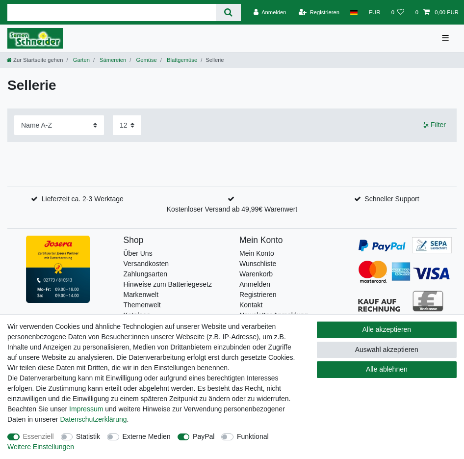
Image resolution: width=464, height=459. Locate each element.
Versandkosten (146, 264)
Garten (81, 60)
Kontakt (250, 305)
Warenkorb (256, 274)
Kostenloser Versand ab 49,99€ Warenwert (232, 209)
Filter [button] (434, 125)
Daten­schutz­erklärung (93, 419)
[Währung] (374, 12)
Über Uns (138, 253)
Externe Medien (147, 436)
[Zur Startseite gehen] (35, 60)
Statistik (88, 436)
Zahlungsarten (146, 274)
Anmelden (254, 284)
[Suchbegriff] (111, 12)
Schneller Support (391, 199)
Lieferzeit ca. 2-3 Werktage (83, 199)
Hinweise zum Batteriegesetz (168, 284)
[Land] (354, 12)
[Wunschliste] (398, 12)
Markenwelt (141, 294)
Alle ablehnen (387, 369)
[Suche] (228, 12)
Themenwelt (142, 305)
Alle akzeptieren (387, 329)
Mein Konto (256, 253)
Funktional (253, 436)
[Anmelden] (270, 12)
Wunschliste (257, 264)
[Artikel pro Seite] (127, 125)
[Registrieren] (319, 12)
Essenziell (38, 436)
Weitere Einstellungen (40, 447)
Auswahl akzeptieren (386, 349)
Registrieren (257, 294)
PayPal (203, 436)
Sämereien (112, 60)
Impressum (86, 409)
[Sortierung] (59, 125)
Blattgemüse (181, 60)
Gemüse (145, 60)
